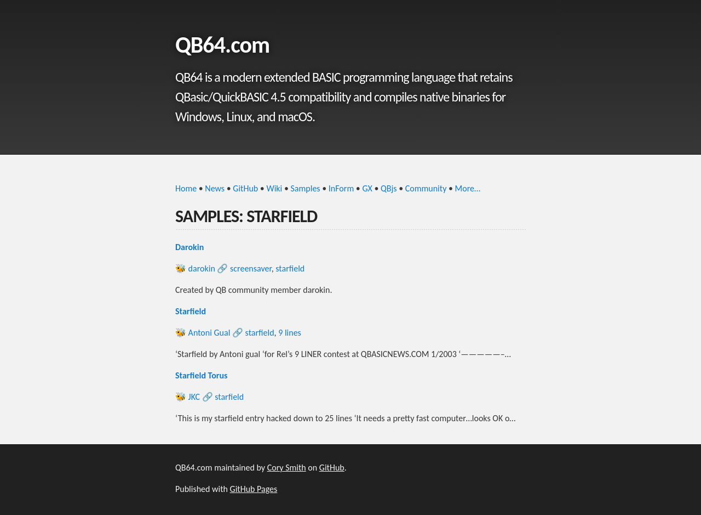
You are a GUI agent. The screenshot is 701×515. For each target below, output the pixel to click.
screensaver (251, 268)
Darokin (189, 247)
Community (426, 188)
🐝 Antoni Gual (202, 332)
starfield (289, 268)
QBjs (389, 188)
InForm (341, 188)
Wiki (274, 188)
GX (367, 188)
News (215, 188)
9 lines (289, 332)
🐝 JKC (187, 397)
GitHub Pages (254, 489)
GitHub (245, 188)
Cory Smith (286, 467)
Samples (305, 188)
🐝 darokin (195, 268)
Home (186, 188)
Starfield (190, 311)
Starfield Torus (201, 375)
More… (468, 188)
